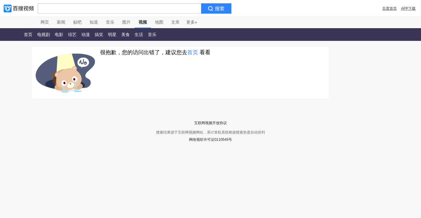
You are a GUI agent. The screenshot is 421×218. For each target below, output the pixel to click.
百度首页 (389, 8)
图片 (126, 22)
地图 (159, 22)
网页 (45, 22)
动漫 (85, 34)
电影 (59, 34)
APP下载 (408, 8)
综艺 (72, 34)
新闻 (61, 22)
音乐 (110, 22)
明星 (112, 34)
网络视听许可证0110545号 (210, 139)
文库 (175, 22)
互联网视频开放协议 (210, 123)
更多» (191, 22)
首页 (28, 34)
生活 (139, 34)
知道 (94, 22)
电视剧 (43, 34)
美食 (125, 34)
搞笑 (99, 34)
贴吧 (77, 22)
